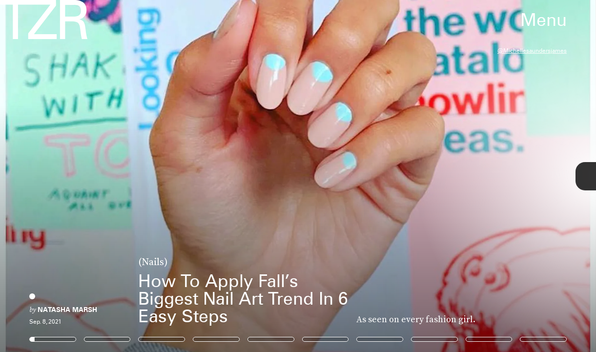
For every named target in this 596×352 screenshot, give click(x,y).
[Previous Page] (98, 176)
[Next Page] (396, 176)
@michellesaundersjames (532, 50)
